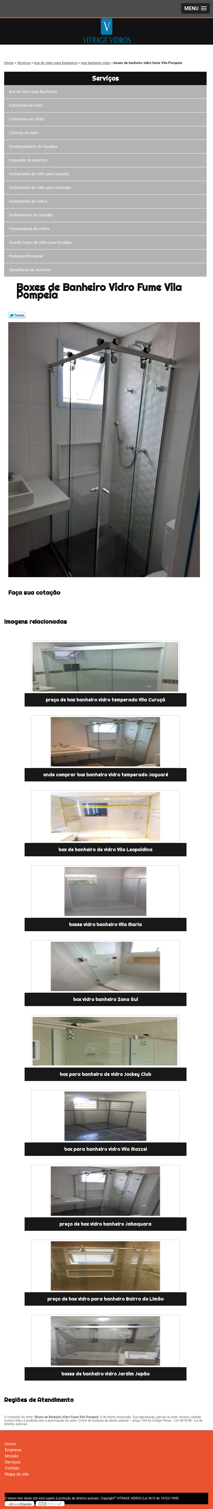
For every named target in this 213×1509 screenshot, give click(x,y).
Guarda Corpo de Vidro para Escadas (41, 242)
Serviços (105, 78)
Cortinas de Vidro (24, 133)
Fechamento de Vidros (29, 201)
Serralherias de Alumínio (30, 270)
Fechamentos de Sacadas (32, 215)
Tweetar (17, 315)
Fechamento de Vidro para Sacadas (40, 174)
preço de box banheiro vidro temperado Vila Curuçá (105, 700)
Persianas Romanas (27, 256)
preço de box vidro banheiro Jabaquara (105, 1224)
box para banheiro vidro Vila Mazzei (105, 1149)
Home (10, 1443)
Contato (12, 1468)
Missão (11, 1456)
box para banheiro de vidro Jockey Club (105, 1074)
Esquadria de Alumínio (29, 160)
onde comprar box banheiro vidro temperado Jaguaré (105, 775)
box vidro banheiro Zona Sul (105, 999)
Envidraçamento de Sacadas (34, 146)
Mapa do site (17, 1474)
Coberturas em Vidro (27, 119)
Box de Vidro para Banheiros (34, 92)
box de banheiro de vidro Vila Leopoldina (105, 849)
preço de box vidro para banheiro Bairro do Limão (105, 1299)
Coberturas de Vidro (27, 105)
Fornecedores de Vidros (30, 229)
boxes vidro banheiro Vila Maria (105, 924)
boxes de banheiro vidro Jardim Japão (105, 1374)
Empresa (13, 1449)
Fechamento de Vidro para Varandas (41, 187)
